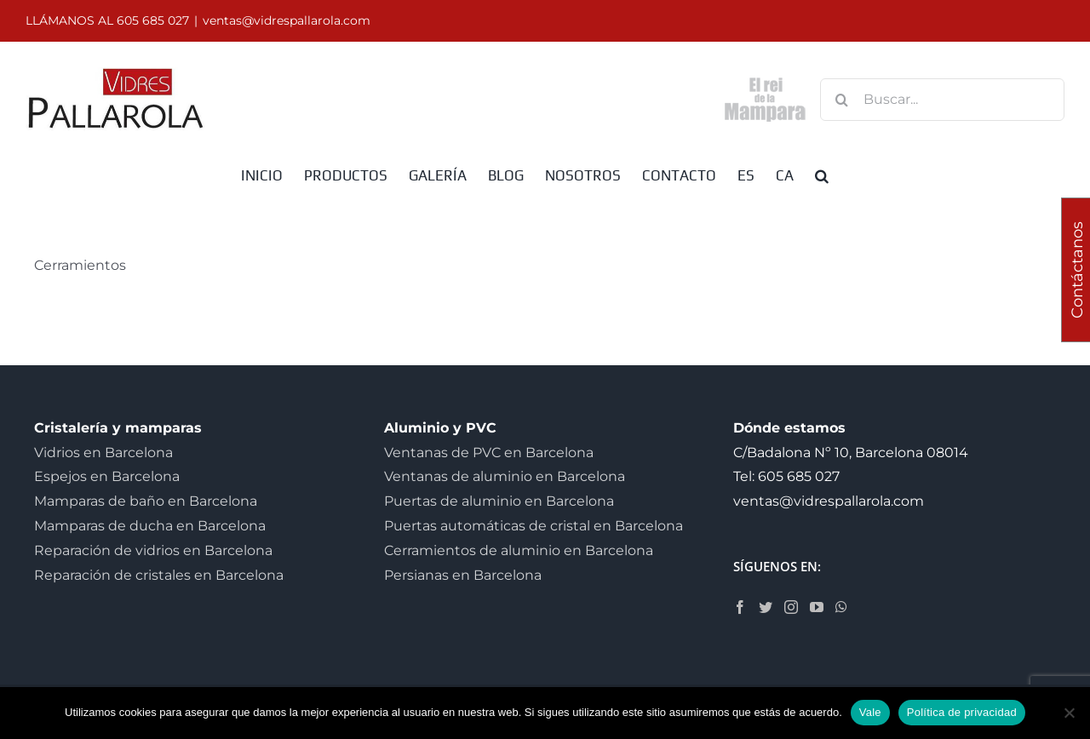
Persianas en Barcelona (463, 575)
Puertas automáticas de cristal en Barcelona (533, 526)
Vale (870, 712)
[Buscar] (841, 99)
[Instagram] (791, 607)
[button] (822, 175)
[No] (1068, 712)
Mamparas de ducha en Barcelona (150, 526)
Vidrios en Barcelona (103, 452)
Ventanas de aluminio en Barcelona (504, 476)
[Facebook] (740, 607)
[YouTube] (816, 607)
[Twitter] (765, 607)
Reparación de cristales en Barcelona (159, 575)
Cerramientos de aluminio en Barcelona (518, 550)
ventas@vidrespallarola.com (286, 20)
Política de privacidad (962, 712)
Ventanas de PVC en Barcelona (489, 452)
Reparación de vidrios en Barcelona (153, 550)
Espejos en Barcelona (107, 476)
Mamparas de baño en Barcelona (145, 501)
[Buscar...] (942, 99)
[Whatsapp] (841, 607)
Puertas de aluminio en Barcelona (499, 501)
